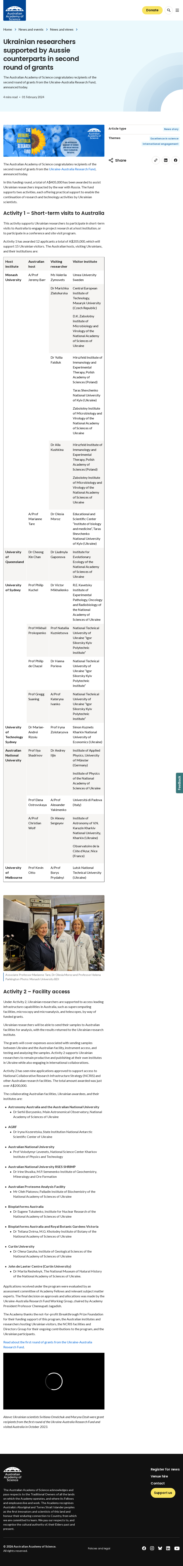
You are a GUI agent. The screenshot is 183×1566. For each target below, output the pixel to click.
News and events (31, 29)
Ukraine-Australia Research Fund (72, 169)
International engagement (160, 144)
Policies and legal (99, 1548)
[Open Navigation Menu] (177, 10)
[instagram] (152, 1548)
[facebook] (175, 160)
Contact (158, 1483)
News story (171, 129)
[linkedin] (166, 160)
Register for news (165, 1469)
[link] (156, 160)
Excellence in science (164, 138)
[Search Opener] (169, 10)
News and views (61, 29)
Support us (163, 1492)
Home (7, 29)
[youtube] (177, 1548)
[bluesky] (160, 1548)
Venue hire (159, 1476)
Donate (152, 10)
